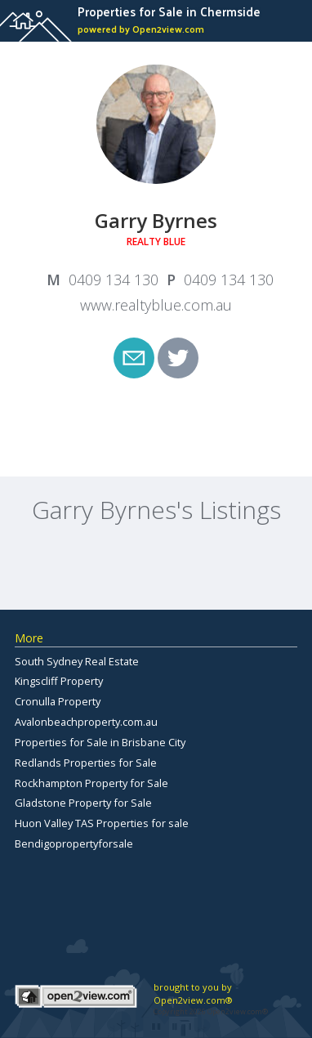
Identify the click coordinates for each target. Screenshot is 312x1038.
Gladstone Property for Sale (83, 802)
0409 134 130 (113, 279)
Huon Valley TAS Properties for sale (102, 823)
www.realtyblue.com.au (156, 305)
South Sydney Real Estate (77, 661)
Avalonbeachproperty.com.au (86, 721)
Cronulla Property (57, 701)
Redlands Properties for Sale (86, 762)
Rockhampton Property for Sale (91, 783)
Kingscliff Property (59, 680)
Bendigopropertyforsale (74, 843)
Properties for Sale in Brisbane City (100, 742)
